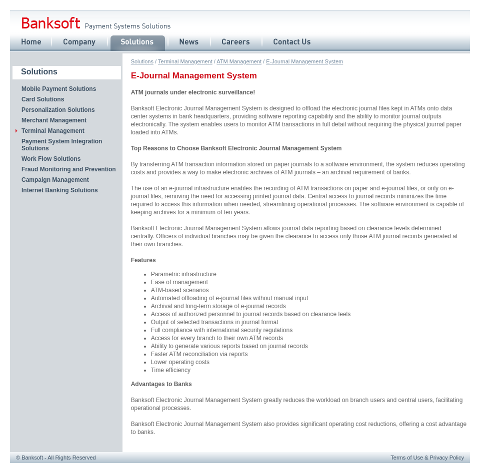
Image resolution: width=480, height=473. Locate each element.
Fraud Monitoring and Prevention (69, 169)
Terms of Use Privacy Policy (427, 458)
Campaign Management (55, 179)
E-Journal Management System (304, 61)
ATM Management (239, 61)
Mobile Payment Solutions (59, 88)
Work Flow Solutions (51, 158)
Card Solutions (43, 99)
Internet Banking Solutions (60, 190)
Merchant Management (54, 120)
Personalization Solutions (58, 109)
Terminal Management (185, 61)
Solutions (142, 61)
